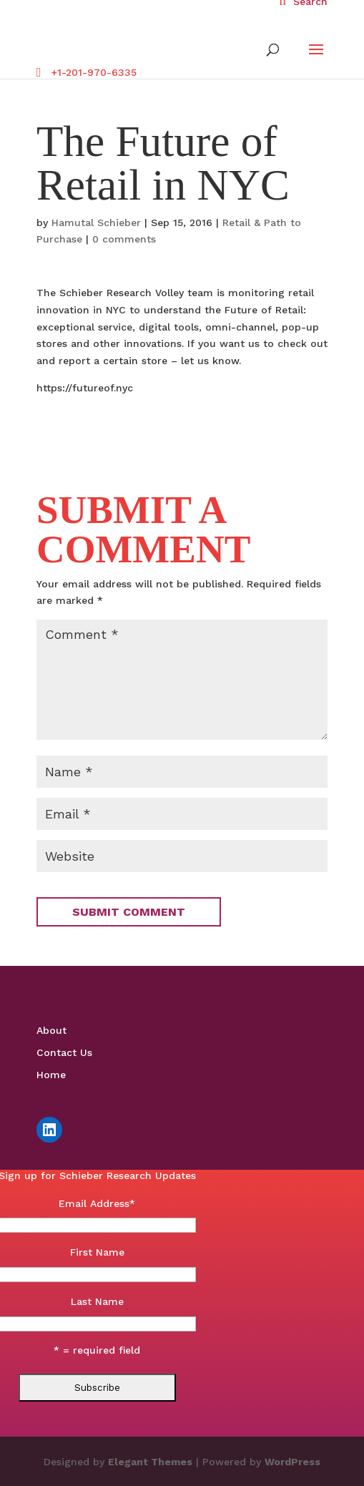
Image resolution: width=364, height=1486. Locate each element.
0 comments (124, 239)
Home (51, 1074)
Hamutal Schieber (96, 222)
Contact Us (64, 1052)
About (51, 1030)
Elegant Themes (150, 1461)
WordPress (292, 1461)
